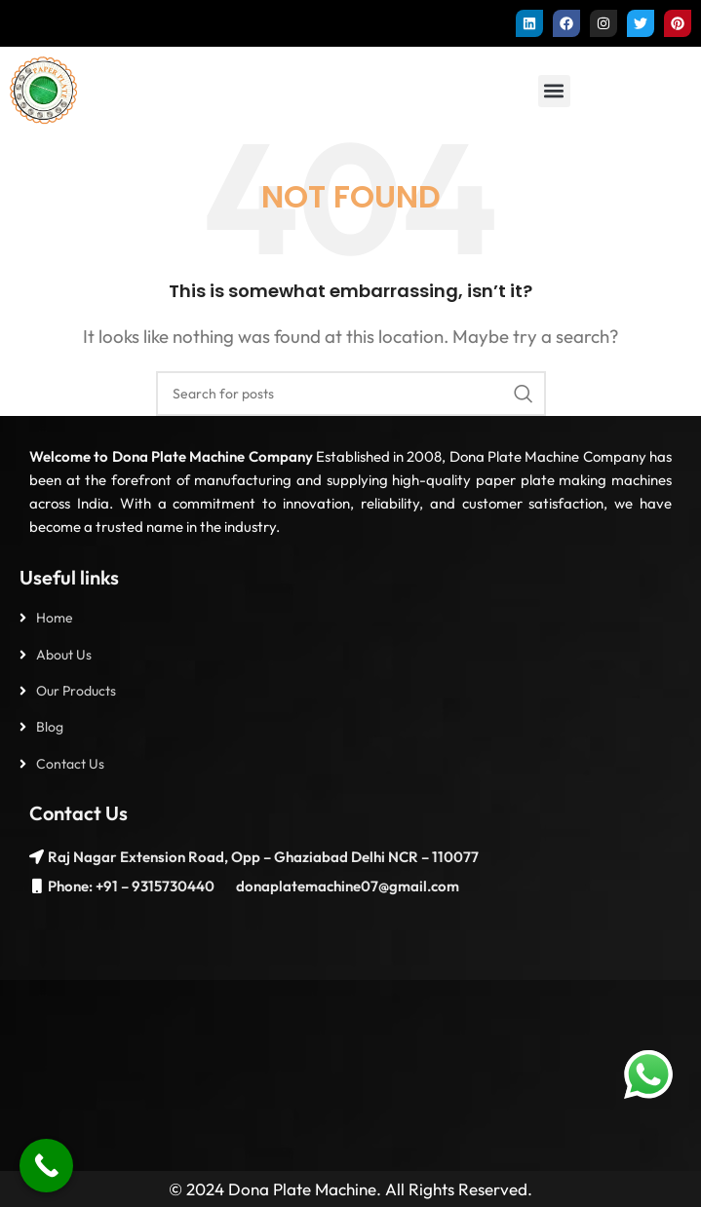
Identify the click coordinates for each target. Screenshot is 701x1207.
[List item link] (350, 617)
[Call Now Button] (46, 1165)
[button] (554, 91)
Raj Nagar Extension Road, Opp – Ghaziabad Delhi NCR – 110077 (263, 857)
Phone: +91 (83, 886)
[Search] (351, 393)
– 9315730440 (166, 886)
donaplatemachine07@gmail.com (346, 886)
